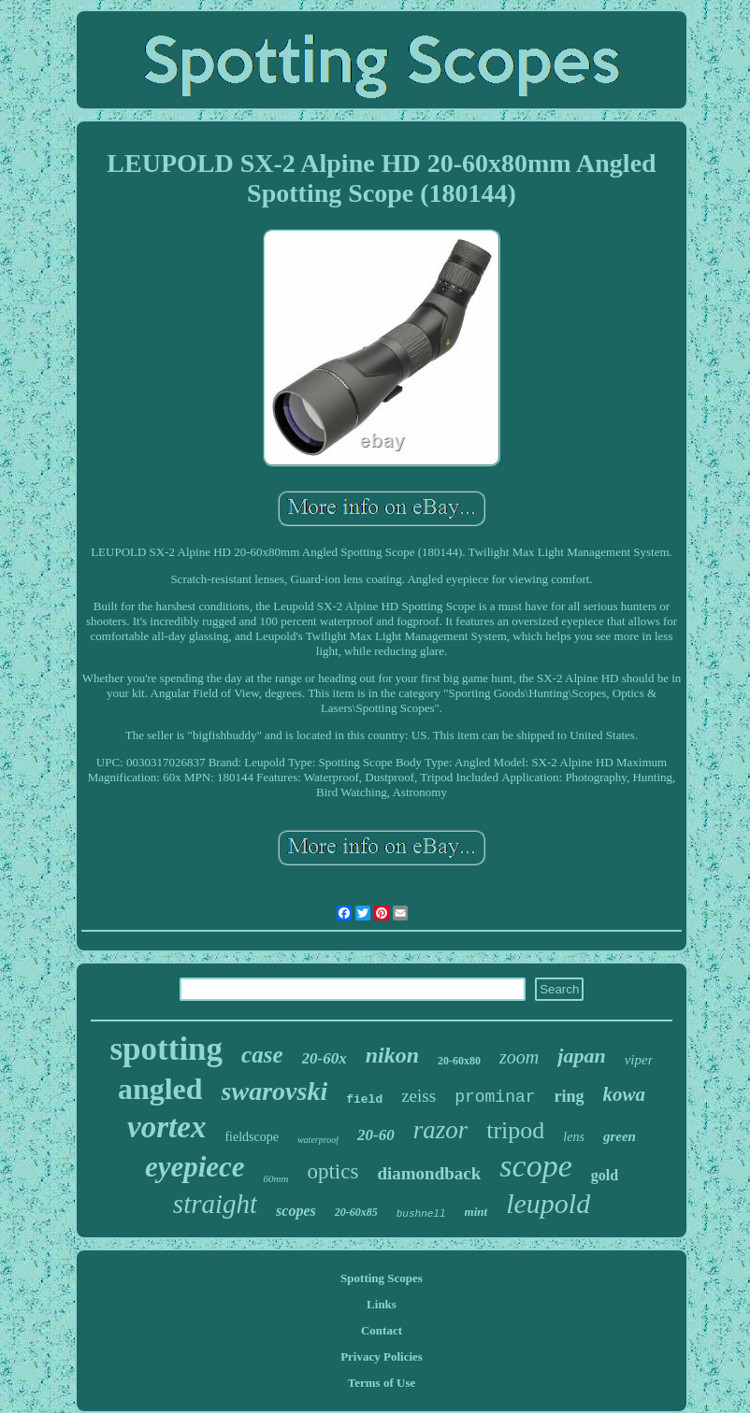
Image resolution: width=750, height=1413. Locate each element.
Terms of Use (381, 1383)
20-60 (376, 1135)
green (619, 1136)
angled (160, 1089)
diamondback (429, 1173)
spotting (167, 1049)
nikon (392, 1055)
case (261, 1054)
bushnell (421, 1214)
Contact (381, 1330)
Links (382, 1304)
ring (569, 1096)
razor (441, 1130)
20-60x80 (459, 1060)
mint (476, 1212)
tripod (515, 1130)
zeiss (418, 1096)
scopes (296, 1211)
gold (604, 1175)
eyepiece (195, 1166)
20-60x (324, 1058)
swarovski (275, 1091)
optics (332, 1171)
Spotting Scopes (381, 1278)
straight (215, 1204)
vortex (166, 1127)
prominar (494, 1097)
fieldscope (251, 1137)
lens (573, 1137)
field (364, 1099)
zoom (519, 1057)
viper (639, 1059)
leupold (548, 1203)
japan (581, 1055)
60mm (276, 1178)
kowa (624, 1094)
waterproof (318, 1140)
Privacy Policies (381, 1356)
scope (535, 1166)
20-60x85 (356, 1212)
